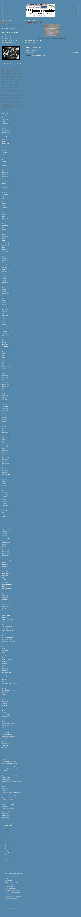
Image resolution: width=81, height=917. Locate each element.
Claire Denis (5, 344)
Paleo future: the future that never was (10, 683)
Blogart (4, 546)
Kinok (3, 634)
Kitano (3, 284)
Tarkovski (4, 205)
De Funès (4, 351)
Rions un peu (5, 136)
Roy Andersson (5, 477)
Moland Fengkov (5, 655)
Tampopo (4, 729)
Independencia (5, 622)
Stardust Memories (6, 721)
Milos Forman (5, 189)
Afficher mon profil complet (10, 28)
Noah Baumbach (5, 446)
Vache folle (4, 738)
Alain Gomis (5, 317)
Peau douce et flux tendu (10, 871)
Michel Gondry (5, 286)
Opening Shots (5, 674)
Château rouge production (7, 560)
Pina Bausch (5, 459)
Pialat (3, 167)
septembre (7, 856)
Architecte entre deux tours (8, 765)
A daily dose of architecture (8, 754)
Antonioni (4, 148)
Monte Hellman (5, 443)
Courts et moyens (6, 132)
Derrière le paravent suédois (8, 591)
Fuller (3, 379)
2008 (5, 846)
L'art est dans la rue (9, 901)
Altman (4, 322)
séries (3, 156)
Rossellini (4, 300)
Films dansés (5, 139)
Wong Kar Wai (5, 179)
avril (6, 867)
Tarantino (4, 161)
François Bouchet (6, 615)
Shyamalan (4, 485)
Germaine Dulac (5, 384)
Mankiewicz (5, 432)
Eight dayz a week (6, 597)
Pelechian (4, 454)
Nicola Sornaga (5, 293)
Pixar (3, 296)
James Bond (4, 276)
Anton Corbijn (5, 328)
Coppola (4, 183)
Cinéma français (5, 134)
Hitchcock (4, 220)
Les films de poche (6, 643)
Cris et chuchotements (7, 584)
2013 (5, 836)
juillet (6, 860)
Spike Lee (4, 492)
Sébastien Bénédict (6, 725)
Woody (3, 163)
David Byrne (5, 349)
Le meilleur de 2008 (6, 36)
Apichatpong (5, 168)
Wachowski (4, 510)
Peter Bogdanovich (6, 455)
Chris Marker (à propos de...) (8, 808)
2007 (5, 848)
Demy (3, 353)
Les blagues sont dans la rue (11, 888)
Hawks (3, 393)
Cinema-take (5, 566)
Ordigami (4, 677)
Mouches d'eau (5, 657)
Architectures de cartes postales (8, 766)
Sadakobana (4, 703)
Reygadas (4, 468)
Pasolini (4, 229)
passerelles (4, 115)
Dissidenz (4, 593)
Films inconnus (5, 130)
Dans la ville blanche (6, 588)
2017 (5, 831)
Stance (3, 719)
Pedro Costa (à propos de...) (8, 821)
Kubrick (4, 223)
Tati (3, 154)
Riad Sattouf (5, 470)
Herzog (3, 269)
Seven (3, 707)
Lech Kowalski (5, 811)
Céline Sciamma (5, 346)
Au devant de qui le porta (7, 537)
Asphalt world (5, 772)
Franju (3, 371)
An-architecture (5, 757)
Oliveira (4, 190)
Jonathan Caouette (6, 408)
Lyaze (3, 646)
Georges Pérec (5, 382)
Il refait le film (5, 621)
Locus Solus (5, 644)
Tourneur (4, 306)
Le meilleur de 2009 (6, 38)
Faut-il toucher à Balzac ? (10, 904)
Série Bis (4, 727)
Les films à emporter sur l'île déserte (9, 40)
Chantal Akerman (6, 245)
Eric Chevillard (5, 601)
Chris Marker (5, 211)
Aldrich (4, 320)
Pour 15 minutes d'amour (7, 688)
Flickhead (4, 610)
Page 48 (4, 681)
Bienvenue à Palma (6, 542)
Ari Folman (4, 331)
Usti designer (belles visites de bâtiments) (11, 795)
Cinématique (5, 570)
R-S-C (3, 694)
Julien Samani (5, 413)
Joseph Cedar (5, 410)
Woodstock (4, 514)
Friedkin (4, 373)
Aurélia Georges (5, 335)
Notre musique (5, 666)
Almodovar (4, 209)
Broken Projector (5, 549)
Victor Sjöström (5, 505)
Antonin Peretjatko (6, 198)
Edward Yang (5, 258)
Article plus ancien (75, 52)
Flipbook (4, 612)
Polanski (4, 461)
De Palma (4, 212)
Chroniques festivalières (7, 126)
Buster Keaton (5, 242)
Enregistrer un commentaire (31, 50)
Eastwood (4, 254)
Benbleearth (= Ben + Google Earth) (10, 775)
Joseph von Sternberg (6, 412)
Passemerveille (5, 687)
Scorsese (4, 483)
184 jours (4, 526)
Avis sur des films (6, 538)
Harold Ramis (5, 392)
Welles (3, 512)
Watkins (4, 307)
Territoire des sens (6, 730)
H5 (3, 388)
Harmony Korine (5, 218)
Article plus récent (29, 52)
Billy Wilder (5, 234)
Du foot (4, 145)
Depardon (4, 214)
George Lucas (5, 265)
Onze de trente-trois (6, 672)
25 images (4, 527)
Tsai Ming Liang (5, 207)
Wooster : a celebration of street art (9, 797)
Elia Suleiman (5, 260)
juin (6, 863)
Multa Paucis (5, 661)
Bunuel (3, 240)
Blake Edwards (5, 236)
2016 (5, 834)
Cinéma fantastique (6, 200)
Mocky (3, 441)
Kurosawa (4, 423)
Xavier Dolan (5, 516)
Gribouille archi (5, 783)
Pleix (3, 298)
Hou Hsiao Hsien (6, 271)
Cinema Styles (5, 564)
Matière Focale (5, 654)
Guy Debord (5, 386)
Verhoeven (4, 503)
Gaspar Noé (4, 381)
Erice (3, 362)
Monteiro (4, 289)
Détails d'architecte (6, 777)
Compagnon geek (6, 579)
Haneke (4, 390)
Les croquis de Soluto (6, 639)
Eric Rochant (5, 360)
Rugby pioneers (5, 697)
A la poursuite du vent (7, 531)
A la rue (33, 42)
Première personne (6, 117)
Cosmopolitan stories (6, 582)
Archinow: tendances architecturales (9, 763)
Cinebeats (4, 562)
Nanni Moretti (5, 225)
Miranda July (5, 813)
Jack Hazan (4, 273)
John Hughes (5, 406)
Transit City (4, 790)
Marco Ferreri (5, 187)
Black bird (4, 544)
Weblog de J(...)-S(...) (6, 743)
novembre (7, 852)
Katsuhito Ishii (5, 282)
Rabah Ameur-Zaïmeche (7, 465)
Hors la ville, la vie (9, 869)
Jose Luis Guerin (5, 280)
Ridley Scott (5, 231)
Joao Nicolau (5, 403)
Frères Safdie (5, 377)
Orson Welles (5, 450)
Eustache (4, 201)
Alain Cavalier (5, 181)
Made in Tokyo (5, 788)
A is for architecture (6, 756)
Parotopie (4, 685)
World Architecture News (7, 799)
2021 (5, 827)
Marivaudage (5, 650)
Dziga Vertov (5, 253)
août (6, 858)
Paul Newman (5, 452)
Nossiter (4, 448)
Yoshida (4, 313)
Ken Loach (4, 421)
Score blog (4, 705)
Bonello (4, 238)
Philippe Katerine (6, 457)
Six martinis (4, 708)
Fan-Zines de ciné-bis (6, 604)
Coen (3, 247)
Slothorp (4, 712)
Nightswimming (5, 665)
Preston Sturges (5, 463)
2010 (5, 842)
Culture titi (4, 586)
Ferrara (3, 368)
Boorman (4, 340)
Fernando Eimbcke (6, 366)
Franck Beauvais (5, 370)
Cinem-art (4, 137)
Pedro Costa (4, 192)
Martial (3, 652)
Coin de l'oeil (5, 575)
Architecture (5, 119)
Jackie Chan (4, 399)
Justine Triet (5, 415)
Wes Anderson (5, 309)
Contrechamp (5, 580)
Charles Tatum (5, 555)
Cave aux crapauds (6, 553)
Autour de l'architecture (7, 774)
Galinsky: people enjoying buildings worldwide (12, 781)
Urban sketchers (5, 794)
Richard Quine (5, 472)
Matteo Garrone (5, 435)
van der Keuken (5, 518)
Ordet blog (4, 676)
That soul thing (5, 732)
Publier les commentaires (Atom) (38, 55)
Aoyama (4, 329)
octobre (7, 854)
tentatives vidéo (5, 143)
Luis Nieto (4, 428)
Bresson (4, 157)
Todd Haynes (5, 498)
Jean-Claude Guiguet (6, 401)
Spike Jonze (4, 490)
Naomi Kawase (5, 815)
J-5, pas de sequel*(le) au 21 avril (12, 890)
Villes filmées (5, 123)
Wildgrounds (5, 745)
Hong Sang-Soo (5, 395)
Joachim (6, 22)
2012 (5, 838)
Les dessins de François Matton (8, 641)
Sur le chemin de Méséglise (8, 723)
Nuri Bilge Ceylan (6, 295)
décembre (7, 850)
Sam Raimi (4, 302)
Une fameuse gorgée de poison (8, 736)
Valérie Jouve (5, 501)
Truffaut (4, 196)
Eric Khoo (4, 359)
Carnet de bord (5, 551)
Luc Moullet (5, 176)
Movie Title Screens (6, 659)
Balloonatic (4, 540)
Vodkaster (4, 741)
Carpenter (4, 342)
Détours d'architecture (7, 779)
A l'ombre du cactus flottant (8, 529)
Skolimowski (5, 152)
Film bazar (4, 608)
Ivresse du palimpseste (7, 624)
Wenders (4, 232)
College (4, 577)
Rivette (3, 203)
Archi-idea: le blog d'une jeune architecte (10, 761)
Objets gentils (5, 670)
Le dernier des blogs (6, 635)
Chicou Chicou (5, 557)
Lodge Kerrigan (5, 426)
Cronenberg (4, 249)
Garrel (3, 216)
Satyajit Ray (5, 481)
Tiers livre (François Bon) (7, 734)
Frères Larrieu (5, 375)
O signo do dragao (6, 668)
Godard (4, 141)
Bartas (3, 337)
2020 (5, 829)
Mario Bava (4, 434)
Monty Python (5, 291)
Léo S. (3, 648)
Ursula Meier (5, 499)
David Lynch (5, 810)
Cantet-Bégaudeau (6, 243)
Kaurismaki (4, 417)
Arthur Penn (5, 333)
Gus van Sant (5, 172)
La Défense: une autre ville (8, 784)
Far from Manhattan (6, 606)
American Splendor (6, 326)
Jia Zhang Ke (5, 165)
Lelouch (4, 424)
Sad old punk (5, 701)
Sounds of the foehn (6, 714)
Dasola (3, 590)
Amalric (4, 324)
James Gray (4, 185)
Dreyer (3, 355)
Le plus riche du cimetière (7, 637)
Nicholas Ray (5, 445)
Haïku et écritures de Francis (8, 619)
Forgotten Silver (5, 613)
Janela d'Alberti (5, 628)
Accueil (51, 52)
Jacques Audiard (5, 275)
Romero (4, 476)
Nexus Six (4, 663)
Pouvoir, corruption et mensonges (9, 690)
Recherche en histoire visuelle (8, 696)
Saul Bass (4, 304)
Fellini (3, 364)
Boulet (3, 548)
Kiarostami (4, 174)
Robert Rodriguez (6, 474)
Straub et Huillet (5, 194)
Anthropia (4, 533)
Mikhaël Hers (5, 437)
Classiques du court (6, 571)
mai (6, 865)
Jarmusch (4, 278)
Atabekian (4, 535)
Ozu (3, 227)
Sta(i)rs (3, 718)
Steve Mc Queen (5, 494)
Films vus (4, 128)
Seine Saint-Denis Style (10, 908)
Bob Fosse (4, 338)
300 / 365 (7, 906)
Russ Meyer (4, 479)
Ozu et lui (4, 679)
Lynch (3, 178)
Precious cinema (5, 692)
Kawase (4, 221)
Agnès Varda (5, 315)
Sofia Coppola (5, 487)
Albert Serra (5, 318)
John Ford (4, 404)
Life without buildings (7, 786)
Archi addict (5, 759)
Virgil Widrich (5, 509)
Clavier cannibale (6, 573)
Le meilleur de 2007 (6, 34)
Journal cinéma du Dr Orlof (8, 630)
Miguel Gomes (5, 287)
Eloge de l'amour (5, 599)
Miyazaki (4, 439)
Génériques (4, 617)
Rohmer (4, 159)
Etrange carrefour (6, 602)
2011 (5, 840)
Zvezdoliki (4, 747)
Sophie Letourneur (6, 488)
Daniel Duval (5, 348)
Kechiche (4, 419)
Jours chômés (5, 632)
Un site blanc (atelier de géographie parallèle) (11, 792)
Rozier (3, 147)
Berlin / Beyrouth (8, 880)
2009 (5, 844)
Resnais (4, 150)
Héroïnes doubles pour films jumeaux (13, 896)
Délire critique (5, 595)
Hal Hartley (4, 267)
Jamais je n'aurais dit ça (7, 626)
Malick (3, 430)
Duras (3, 357)
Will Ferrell (4, 311)
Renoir (3, 467)
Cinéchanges (5, 568)
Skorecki (4, 710)
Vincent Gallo (5, 507)
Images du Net (5, 125)
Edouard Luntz (5, 256)
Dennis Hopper (5, 251)
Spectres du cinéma (6, 716)
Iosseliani (4, 397)
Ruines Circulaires (6, 699)
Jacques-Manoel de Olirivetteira (11, 882)
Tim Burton (4, 496)
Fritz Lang (4, 264)
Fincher (4, 262)
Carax (3, 170)
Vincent (4, 740)
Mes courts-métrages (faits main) (9, 42)
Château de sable (5, 559)
